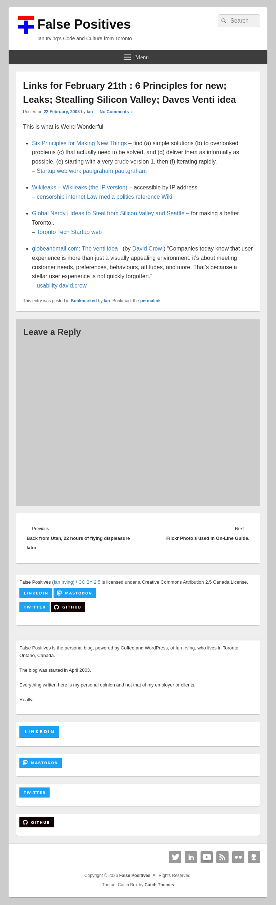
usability (47, 285)
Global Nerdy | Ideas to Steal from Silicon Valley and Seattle (108, 213)
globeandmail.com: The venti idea (75, 248)
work (75, 171)
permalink (150, 300)
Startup (46, 171)
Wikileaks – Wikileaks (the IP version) (80, 187)
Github (254, 857)
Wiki (166, 197)
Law (92, 197)
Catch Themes (159, 884)
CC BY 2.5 (89, 582)
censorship (50, 197)
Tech (64, 232)
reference (147, 197)
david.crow (73, 285)
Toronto (46, 232)
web (62, 171)
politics (125, 197)
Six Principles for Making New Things (79, 143)
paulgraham (98, 171)
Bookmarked (84, 300)
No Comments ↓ (116, 111)
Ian (90, 111)
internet (75, 197)
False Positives (84, 24)
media (107, 197)
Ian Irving (63, 582)
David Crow (147, 248)
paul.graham (131, 171)
